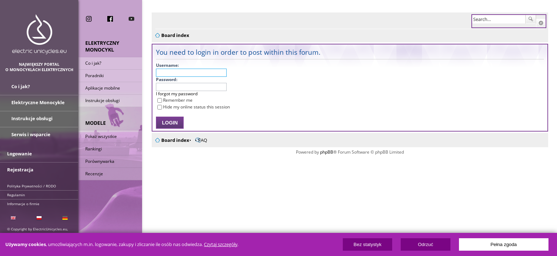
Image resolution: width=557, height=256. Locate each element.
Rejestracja (20, 169)
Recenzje (94, 174)
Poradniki (94, 76)
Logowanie (19, 153)
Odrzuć (425, 244)
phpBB (324, 152)
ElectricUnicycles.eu (39, 34)
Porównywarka (99, 161)
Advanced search (541, 23)
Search (530, 19)
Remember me (170, 100)
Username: (163, 65)
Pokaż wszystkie (101, 136)
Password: (162, 79)
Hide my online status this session (189, 107)
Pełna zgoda (504, 244)
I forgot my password (172, 94)
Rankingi (93, 149)
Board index (171, 140)
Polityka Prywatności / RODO (31, 185)
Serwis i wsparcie (30, 134)
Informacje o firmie (23, 203)
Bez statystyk (367, 244)
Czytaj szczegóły (220, 244)
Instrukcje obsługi (102, 100)
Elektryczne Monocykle (38, 102)
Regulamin (16, 194)
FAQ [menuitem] (198, 140)
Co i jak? (93, 63)
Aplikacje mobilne (102, 88)
